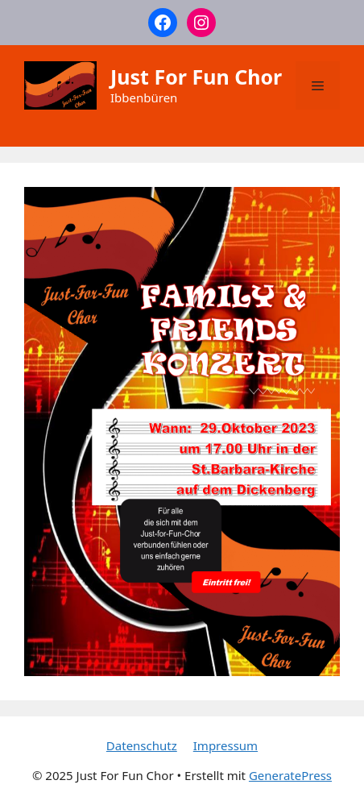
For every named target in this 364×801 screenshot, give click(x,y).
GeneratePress (290, 775)
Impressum (225, 745)
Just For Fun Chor (196, 76)
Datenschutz (141, 745)
